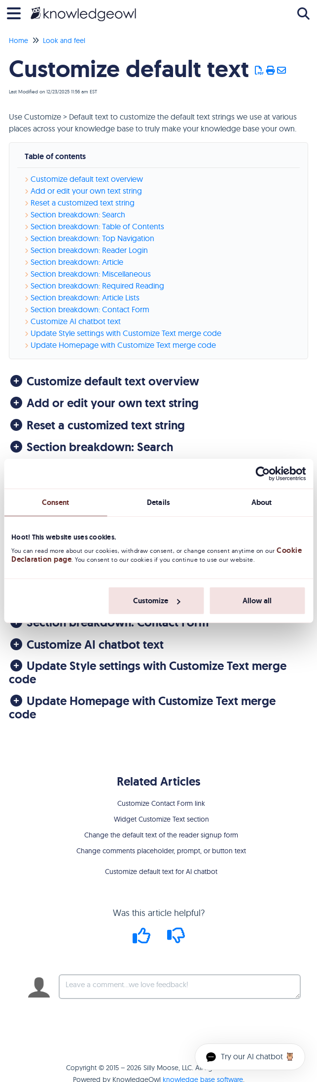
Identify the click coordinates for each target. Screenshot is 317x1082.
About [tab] (261, 502)
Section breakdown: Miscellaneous (91, 274)
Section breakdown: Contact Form (90, 309)
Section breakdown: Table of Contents (97, 226)
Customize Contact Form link (161, 803)
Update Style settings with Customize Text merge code (126, 333)
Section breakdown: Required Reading (97, 286)
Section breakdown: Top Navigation (92, 238)
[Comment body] (180, 986)
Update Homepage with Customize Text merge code (123, 345)
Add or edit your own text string (86, 191)
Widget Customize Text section (161, 819)
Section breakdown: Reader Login (89, 250)
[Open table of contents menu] (17, 12)
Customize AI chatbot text (76, 321)
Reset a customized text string (83, 203)
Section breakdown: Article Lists (85, 297)
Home (18, 40)
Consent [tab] (56, 502)
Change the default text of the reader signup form (161, 835)
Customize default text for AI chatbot (161, 871)
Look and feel (64, 40)
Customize (156, 601)
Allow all (257, 601)
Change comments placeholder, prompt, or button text (161, 850)
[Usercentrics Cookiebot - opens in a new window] (262, 473)
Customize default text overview (87, 179)
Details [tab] (158, 502)
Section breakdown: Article (77, 262)
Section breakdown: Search (78, 214)
